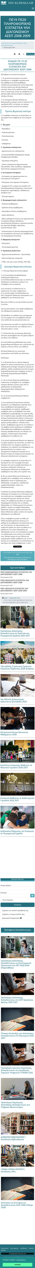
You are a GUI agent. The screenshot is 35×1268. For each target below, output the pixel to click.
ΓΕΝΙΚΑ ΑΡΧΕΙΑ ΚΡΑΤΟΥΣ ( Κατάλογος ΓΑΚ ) (13, 1170)
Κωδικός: (3, 893)
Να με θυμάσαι (8, 900)
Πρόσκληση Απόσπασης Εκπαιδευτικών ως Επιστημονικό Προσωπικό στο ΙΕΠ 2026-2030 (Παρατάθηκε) (16, 964)
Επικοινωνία (4, 1248)
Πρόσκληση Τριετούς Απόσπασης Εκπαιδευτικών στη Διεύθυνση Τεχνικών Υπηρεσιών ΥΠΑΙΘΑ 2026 (17, 1070)
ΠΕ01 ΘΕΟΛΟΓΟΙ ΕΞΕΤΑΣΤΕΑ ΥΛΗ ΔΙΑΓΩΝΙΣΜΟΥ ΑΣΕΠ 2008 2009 (14, 589)
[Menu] (33, 8)
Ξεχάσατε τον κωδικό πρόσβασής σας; (15, 910)
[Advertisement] (17, 857)
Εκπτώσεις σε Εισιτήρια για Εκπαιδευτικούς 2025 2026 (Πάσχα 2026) (17, 1205)
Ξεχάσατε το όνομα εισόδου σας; (13, 914)
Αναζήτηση (23, 1248)
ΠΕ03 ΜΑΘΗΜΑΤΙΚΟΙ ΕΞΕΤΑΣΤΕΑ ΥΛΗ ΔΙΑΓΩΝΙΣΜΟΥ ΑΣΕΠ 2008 (16, 573)
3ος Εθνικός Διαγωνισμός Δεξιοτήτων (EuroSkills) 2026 (13, 700)
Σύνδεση (17, 904)
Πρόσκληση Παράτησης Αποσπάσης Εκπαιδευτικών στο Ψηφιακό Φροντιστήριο (15, 1104)
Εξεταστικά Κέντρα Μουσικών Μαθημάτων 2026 (14, 733)
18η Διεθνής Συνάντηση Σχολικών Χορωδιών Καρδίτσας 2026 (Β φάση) (17, 667)
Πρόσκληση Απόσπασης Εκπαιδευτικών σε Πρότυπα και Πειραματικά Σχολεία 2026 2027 (15, 633)
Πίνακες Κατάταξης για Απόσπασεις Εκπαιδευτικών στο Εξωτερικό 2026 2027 (17, 1035)
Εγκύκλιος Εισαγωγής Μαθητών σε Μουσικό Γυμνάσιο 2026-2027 (16, 766)
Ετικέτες (31, 1248)
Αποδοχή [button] (18, 1264)
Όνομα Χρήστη (5, 885)
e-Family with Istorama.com (17, 1254)
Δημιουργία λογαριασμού (12, 918)
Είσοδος (3, 1250)
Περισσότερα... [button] (21, 1260)
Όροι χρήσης (14, 1248)
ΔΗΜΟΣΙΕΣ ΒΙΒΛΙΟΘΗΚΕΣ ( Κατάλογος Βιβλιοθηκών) (13, 1138)
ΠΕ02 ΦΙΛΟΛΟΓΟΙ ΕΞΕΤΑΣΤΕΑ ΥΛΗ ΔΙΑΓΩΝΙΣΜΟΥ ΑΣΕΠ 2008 (14, 581)
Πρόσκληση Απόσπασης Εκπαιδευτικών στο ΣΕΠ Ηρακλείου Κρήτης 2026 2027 (17, 1000)
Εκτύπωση (30, 54)
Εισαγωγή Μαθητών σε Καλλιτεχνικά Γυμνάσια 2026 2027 (17, 799)
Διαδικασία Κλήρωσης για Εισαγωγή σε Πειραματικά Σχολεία (17, 832)
